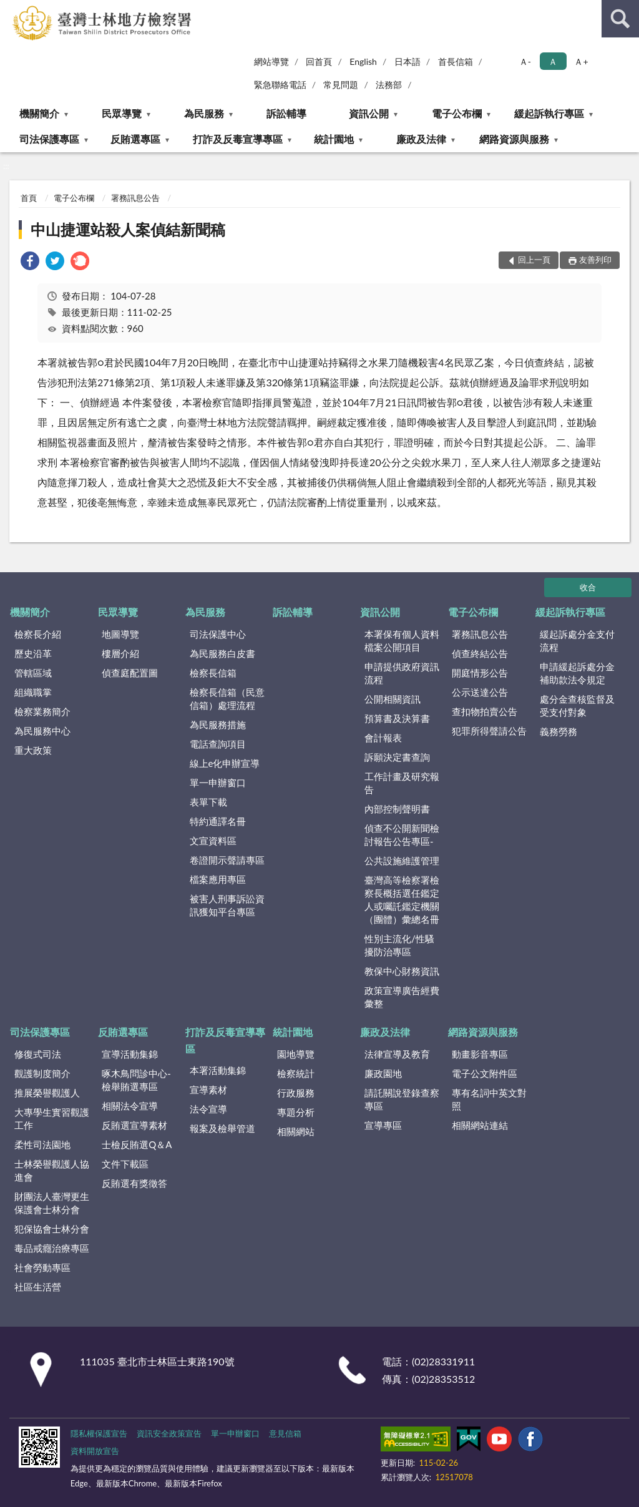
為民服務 (204, 113)
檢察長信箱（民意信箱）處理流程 (227, 698)
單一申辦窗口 (218, 782)
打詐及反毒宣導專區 (238, 139)
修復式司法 (37, 1054)
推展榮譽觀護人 (47, 1092)
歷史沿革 (33, 653)
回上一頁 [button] (534, 260)
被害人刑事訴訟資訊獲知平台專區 (227, 905)
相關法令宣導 (130, 1105)
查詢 (620, 18)
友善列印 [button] (595, 260)
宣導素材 (208, 1089)
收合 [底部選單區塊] (588, 587)
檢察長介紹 (37, 634)
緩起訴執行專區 (549, 113)
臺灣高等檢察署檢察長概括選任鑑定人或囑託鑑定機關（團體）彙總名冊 (401, 899)
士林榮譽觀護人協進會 (51, 1170)
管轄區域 (33, 672)
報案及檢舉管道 (222, 1128)
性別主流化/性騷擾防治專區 (399, 945)
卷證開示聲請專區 (227, 860)
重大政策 (33, 750)
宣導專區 (383, 1125)
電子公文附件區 (484, 1073)
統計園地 (334, 139)
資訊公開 (369, 113)
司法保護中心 (218, 634)
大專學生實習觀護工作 (51, 1118)
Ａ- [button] (525, 61)
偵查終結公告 (480, 653)
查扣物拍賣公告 (484, 711)
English (363, 61)
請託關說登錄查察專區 (401, 1099)
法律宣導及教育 (397, 1054)
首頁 (29, 198)
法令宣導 (208, 1108)
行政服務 (296, 1092)
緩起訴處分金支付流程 (577, 640)
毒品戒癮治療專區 (51, 1248)
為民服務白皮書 (222, 653)
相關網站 (296, 1131)
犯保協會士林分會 (51, 1228)
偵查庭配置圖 (130, 672)
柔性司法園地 (42, 1144)
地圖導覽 (120, 634)
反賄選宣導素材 (134, 1125)
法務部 (389, 84)
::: (10, 9)
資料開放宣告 (95, 1451)
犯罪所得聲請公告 (489, 730)
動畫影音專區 (480, 1054)
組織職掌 (33, 692)
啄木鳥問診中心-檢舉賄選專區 (136, 1080)
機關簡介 (39, 113)
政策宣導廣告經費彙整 (401, 997)
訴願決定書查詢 (397, 757)
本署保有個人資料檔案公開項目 (401, 640)
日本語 (407, 61)
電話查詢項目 (218, 743)
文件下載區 (125, 1163)
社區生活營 (37, 1286)
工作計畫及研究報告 (401, 783)
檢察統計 (296, 1073)
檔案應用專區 (218, 879)
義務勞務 (558, 731)
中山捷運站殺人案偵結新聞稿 (128, 229)
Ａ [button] (553, 61)
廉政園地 (383, 1073)
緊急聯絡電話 (280, 84)
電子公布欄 (457, 113)
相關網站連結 (480, 1125)
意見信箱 (285, 1433)
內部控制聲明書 (397, 808)
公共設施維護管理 (401, 860)
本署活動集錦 (218, 1070)
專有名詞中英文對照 (489, 1099)
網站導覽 (271, 61)
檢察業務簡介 (42, 711)
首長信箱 (455, 61)
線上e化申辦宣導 (225, 763)
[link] (30, 262)
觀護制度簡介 (42, 1073)
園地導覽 (296, 1054)
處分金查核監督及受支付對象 (577, 705)
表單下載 (208, 801)
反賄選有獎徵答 (134, 1183)
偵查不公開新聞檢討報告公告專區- (401, 834)
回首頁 (319, 61)
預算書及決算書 (397, 718)
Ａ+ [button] (581, 61)
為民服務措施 (218, 724)
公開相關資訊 (392, 699)
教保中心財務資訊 (401, 971)
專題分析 (296, 1112)
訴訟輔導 (286, 113)
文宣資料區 (213, 840)
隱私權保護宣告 (99, 1433)
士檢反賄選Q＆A (137, 1144)
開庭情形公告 (480, 672)
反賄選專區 (135, 139)
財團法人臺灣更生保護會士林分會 (51, 1203)
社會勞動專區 (42, 1267)
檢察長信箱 (213, 672)
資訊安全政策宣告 (169, 1433)
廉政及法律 (421, 139)
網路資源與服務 (514, 139)
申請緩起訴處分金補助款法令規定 (577, 673)
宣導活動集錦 (130, 1054)
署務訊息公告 (135, 198)
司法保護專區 (49, 139)
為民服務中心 (42, 730)
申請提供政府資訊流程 (401, 673)
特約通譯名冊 (218, 821)
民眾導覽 (122, 113)
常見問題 (340, 84)
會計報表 (383, 737)
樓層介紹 (120, 653)
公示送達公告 (480, 692)
